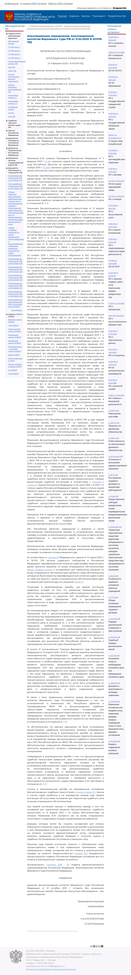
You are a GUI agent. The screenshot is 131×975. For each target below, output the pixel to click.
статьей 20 (53, 557)
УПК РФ (11, 116)
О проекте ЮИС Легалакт (33, 3)
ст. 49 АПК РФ (114, 701)
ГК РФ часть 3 (14, 54)
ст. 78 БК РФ (113, 496)
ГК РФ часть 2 (14, 51)
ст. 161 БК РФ (113, 576)
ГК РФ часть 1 (14, 47)
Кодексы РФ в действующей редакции (14, 36)
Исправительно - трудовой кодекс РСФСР (15, 349)
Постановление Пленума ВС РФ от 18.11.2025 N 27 (15, 285)
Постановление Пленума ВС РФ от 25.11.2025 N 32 (15, 186)
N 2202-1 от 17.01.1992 (116, 303)
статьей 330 (81, 853)
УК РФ (11, 113)
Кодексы (74, 16)
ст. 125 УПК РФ (114, 637)
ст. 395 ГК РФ (113, 438)
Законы (85, 16)
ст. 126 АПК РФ (114, 683)
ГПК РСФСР (13, 325)
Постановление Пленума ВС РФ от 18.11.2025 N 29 (15, 277)
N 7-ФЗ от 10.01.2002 (116, 181)
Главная (62, 16)
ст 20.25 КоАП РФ (115, 457)
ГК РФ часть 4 (14, 58)
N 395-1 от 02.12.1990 (116, 395)
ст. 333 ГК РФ (113, 411)
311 (68, 864)
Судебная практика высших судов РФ (45, 26)
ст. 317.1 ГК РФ (113, 423)
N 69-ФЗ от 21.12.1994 (116, 52)
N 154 (48, 161)
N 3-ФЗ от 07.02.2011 (116, 196)
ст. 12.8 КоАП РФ (115, 527)
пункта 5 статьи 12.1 (85, 792)
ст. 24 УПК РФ (113, 656)
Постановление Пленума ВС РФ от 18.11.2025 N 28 (15, 261)
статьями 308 (54, 864)
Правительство (117, 16)
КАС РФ (11, 67)
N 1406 (46, 167)
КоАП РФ (12, 71)
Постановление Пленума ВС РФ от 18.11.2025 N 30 (15, 294)
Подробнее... (17, 310)
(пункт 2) (78, 582)
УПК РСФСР (13, 374)
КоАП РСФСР (14, 355)
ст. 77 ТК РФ (113, 597)
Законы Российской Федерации (13, 132)
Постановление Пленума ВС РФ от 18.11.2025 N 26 (15, 269)
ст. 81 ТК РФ (113, 475)
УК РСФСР (12, 370)
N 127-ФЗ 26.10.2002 (116, 316)
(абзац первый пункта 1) (40, 570)
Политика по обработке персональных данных (51, 969)
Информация (12, 3)
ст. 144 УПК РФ (114, 619)
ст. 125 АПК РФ (114, 741)
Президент (99, 16)
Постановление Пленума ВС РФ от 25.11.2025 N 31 (15, 178)
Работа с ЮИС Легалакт (60, 3)
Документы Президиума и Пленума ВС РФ (15, 170)
